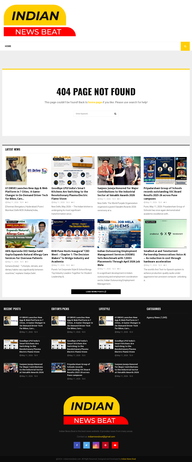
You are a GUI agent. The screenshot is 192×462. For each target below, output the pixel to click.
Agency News (12, 159)
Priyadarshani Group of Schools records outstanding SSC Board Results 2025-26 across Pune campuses (163, 193)
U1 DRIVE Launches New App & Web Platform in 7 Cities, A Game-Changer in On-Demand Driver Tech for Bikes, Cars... (26, 193)
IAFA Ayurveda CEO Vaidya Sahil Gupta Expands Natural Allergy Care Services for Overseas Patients (26, 254)
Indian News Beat (128, 459)
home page (95, 102)
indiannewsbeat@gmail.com (101, 436)
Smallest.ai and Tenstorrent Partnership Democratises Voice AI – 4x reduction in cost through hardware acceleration (165, 256)
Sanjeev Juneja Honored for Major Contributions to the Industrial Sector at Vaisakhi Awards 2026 (118, 192)
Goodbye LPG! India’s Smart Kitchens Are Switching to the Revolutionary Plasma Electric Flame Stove (69, 193)
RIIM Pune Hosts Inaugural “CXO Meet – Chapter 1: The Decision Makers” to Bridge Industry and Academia (70, 256)
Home (8, 46)
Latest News (12, 149)
